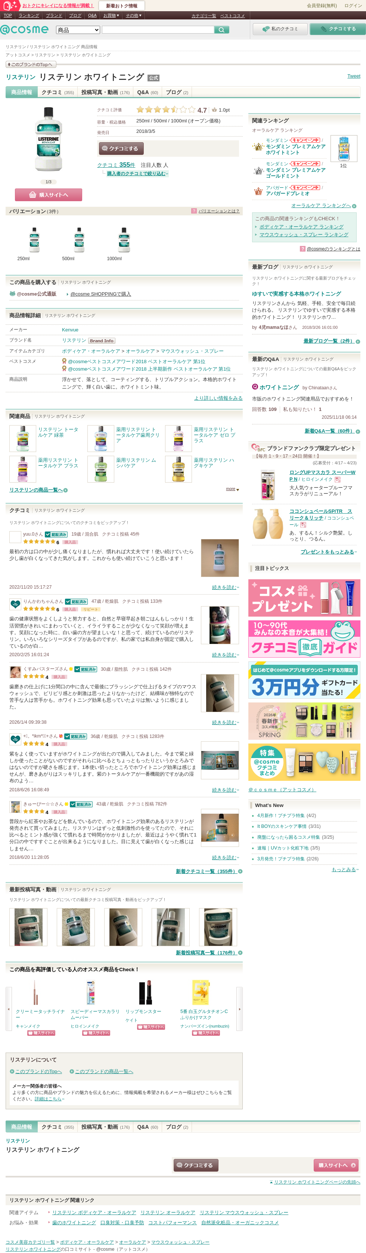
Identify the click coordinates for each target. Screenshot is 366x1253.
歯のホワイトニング (74, 1222)
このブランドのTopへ (38, 1071)
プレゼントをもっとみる (327, 552)
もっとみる (344, 869)
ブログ (75, 15)
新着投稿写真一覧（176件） (207, 953)
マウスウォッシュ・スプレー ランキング (304, 234)
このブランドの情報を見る (31, 64)
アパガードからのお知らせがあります (304, 187)
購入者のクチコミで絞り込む (136, 173)
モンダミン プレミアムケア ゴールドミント (296, 173)
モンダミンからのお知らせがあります (304, 140)
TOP (8, 15)
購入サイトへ (48, 194)
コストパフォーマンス (172, 1222)
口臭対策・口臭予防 (122, 1222)
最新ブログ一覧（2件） (329, 341)
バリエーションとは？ (219, 211)
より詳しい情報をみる (218, 398)
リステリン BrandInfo (104, 341)
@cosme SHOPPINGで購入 (101, 294)
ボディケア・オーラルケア (91, 351)
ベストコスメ (232, 15)
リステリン (20, 77)
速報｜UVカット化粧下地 (282, 848)
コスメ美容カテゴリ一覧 (30, 1242)
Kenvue (70, 330)
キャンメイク (28, 1026)
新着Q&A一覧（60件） (330, 431)
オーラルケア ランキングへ (321, 205)
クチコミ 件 (116, 165)
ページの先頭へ (317, 1182)
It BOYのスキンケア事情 (282, 826)
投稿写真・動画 (105, 92)
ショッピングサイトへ (41, 1033)
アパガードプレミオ (288, 193)
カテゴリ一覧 (204, 15)
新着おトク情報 (121, 6)
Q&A (92, 15)
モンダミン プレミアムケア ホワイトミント (296, 149)
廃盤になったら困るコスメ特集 (288, 837)
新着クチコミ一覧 (207, 871)
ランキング (29, 15)
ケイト (131, 1020)
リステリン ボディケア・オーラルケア (94, 1212)
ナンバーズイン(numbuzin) (204, 1026)
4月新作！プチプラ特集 (281, 815)
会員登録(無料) (322, 5)
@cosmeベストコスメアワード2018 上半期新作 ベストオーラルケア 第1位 (149, 369)
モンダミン (277, 140)
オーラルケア (140, 351)
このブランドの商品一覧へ (104, 1071)
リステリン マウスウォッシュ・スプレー (244, 1212)
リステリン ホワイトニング (91, 77)
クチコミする (121, 148)
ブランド (54, 15)
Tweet (353, 76)
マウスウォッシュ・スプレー (192, 351)
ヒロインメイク (85, 1026)
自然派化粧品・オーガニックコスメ (240, 1222)
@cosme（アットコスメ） (123, 1249)
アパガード (277, 187)
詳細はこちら (48, 1098)
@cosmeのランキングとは (333, 249)
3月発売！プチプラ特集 (281, 858)
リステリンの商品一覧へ (36, 490)
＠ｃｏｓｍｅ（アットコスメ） (282, 789)
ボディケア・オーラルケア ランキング (302, 227)
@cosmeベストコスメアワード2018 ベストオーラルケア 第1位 (136, 361)
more (230, 488)
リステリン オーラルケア (167, 1212)
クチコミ (57, 92)
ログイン (353, 5)
